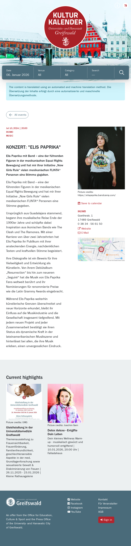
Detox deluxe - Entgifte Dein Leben (62, 432)
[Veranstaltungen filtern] (122, 72)
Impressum (105, 507)
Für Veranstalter (107, 503)
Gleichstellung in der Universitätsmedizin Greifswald (19, 431)
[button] (125, 5)
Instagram (75, 507)
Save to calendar (90, 203)
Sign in (106, 519)
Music (9, 136)
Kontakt (103, 499)
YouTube (74, 511)
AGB (100, 511)
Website (84, 228)
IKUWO (9, 132)
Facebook (75, 503)
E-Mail (83, 232)
